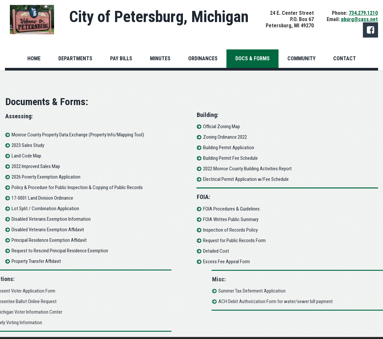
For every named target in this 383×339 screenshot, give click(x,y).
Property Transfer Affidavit (34, 261)
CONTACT (344, 58)
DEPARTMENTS (75, 58)
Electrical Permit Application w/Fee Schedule (248, 179)
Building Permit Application (230, 148)
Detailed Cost (218, 251)
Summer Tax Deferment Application (331, 291)
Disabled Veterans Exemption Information (48, 219)
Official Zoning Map (223, 126)
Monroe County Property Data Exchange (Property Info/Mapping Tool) (75, 135)
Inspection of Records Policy (232, 230)
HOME (34, 58)
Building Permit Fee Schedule (232, 158)
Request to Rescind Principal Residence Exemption (57, 251)
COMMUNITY (301, 58)
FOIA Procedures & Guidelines (233, 209)
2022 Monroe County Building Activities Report (249, 169)
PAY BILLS (121, 58)
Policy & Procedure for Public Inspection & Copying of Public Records (74, 187)
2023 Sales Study (25, 145)
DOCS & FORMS (252, 58)
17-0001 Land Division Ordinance (40, 198)
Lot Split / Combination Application (43, 209)
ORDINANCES (203, 58)
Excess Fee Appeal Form (228, 262)
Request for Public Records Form (236, 240)
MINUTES (160, 58)
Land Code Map (24, 156)
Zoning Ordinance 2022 (227, 137)
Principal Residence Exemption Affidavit (46, 240)
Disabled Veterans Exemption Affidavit (45, 230)
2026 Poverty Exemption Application (43, 177)
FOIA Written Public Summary (233, 219)
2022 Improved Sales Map (33, 166)
